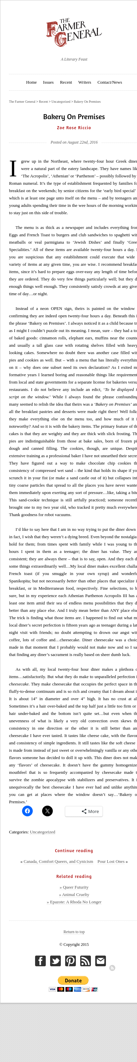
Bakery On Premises (87, 101)
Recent (66, 82)
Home (31, 82)
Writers (84, 82)
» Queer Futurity (74, 887)
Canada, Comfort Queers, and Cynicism (58, 861)
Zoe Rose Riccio (74, 127)
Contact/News (110, 82)
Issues (48, 82)
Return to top (74, 931)
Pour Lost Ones (111, 861)
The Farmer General (22, 101)
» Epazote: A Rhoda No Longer (74, 901)
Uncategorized (42, 831)
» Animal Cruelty (74, 894)
